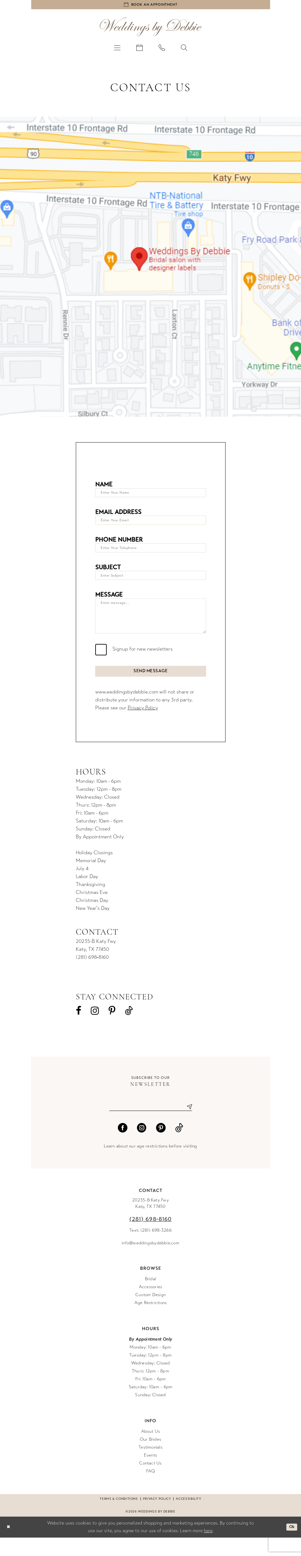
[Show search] (184, 49)
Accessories (150, 1305)
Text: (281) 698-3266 (150, 1248)
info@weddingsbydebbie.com (150, 1261)
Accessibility (188, 1517)
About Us (150, 1449)
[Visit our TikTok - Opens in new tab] (129, 1027)
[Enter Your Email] (150, 524)
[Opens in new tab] (150, 269)
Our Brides (150, 1457)
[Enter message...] (150, 627)
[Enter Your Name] (150, 495)
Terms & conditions (119, 1517)
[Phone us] (162, 49)
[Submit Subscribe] (187, 1124)
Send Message (150, 687)
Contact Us (150, 1481)
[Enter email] (150, 1124)
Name (103, 486)
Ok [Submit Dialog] (290, 1545)
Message (109, 602)
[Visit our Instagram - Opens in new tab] (95, 1027)
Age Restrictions (150, 1320)
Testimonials (150, 1465)
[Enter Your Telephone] (150, 554)
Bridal (150, 1297)
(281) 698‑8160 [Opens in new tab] (92, 974)
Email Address (118, 515)
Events (150, 1473)
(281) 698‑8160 (150, 1237)
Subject (108, 574)
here (208, 1549)
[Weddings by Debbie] (151, 29)
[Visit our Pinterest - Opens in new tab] (112, 1027)
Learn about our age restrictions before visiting (150, 1164)
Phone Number (119, 544)
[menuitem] (117, 49)
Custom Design (150, 1313)
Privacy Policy (143, 724)
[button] (117, 49)
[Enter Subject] (150, 583)
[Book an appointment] (150, 5)
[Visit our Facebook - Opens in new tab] (78, 1027)
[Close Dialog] (9, 1545)
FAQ (150, 1489)
